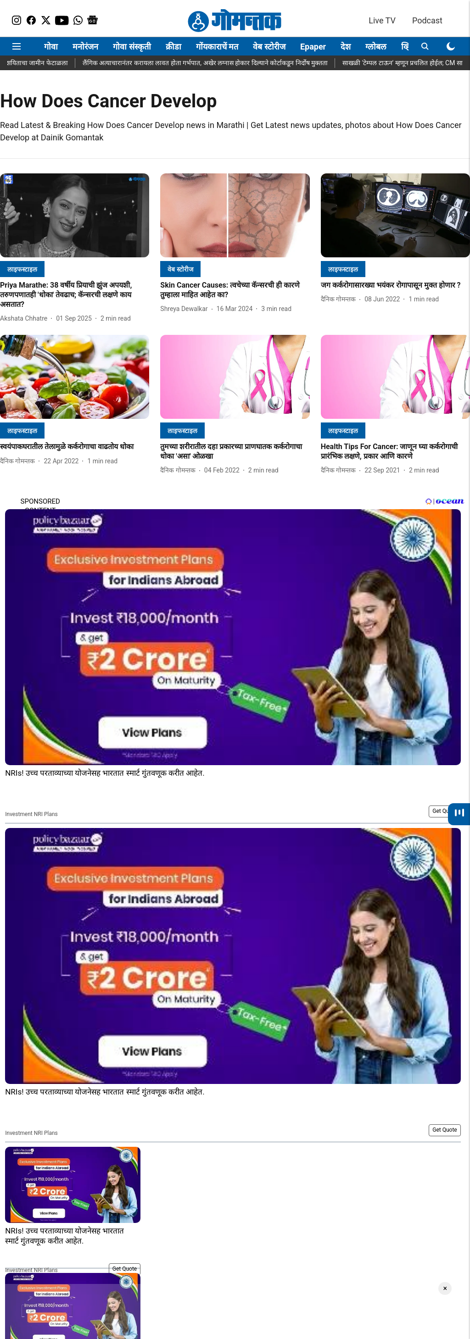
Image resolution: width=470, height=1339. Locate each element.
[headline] (74, 295)
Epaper (313, 46)
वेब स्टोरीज (269, 46)
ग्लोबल (375, 46)
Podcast (427, 20)
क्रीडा (173, 46)
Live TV (382, 20)
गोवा (51, 46)
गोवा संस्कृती (132, 46)
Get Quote (444, 811)
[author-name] (25, 318)
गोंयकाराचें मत (217, 46)
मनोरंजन (85, 46)
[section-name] (22, 269)
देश (346, 46)
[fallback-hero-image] (74, 215)
